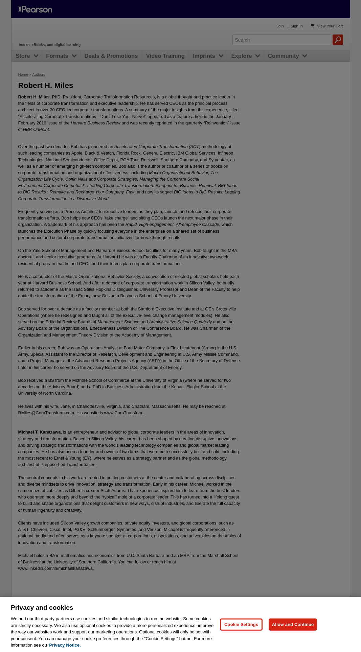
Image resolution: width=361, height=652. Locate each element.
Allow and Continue (293, 639)
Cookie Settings (241, 639)
